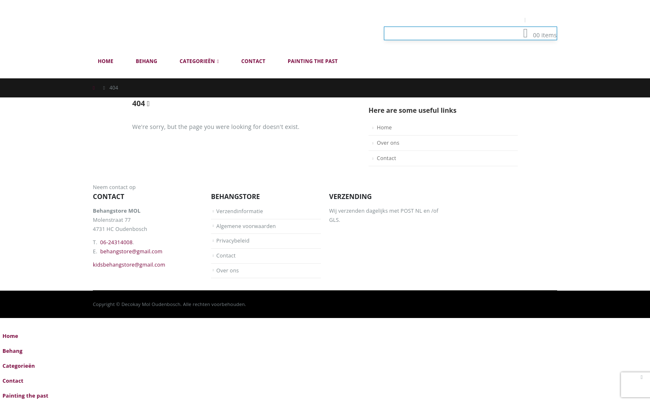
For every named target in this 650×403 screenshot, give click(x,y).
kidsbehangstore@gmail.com (129, 264)
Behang (147, 61)
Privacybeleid (233, 240)
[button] (552, 73)
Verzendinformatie (239, 211)
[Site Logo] (155, 26)
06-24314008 (116, 242)
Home (106, 61)
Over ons (388, 142)
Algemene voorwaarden (246, 226)
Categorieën (197, 61)
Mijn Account (502, 20)
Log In (543, 20)
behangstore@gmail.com (131, 251)
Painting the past (313, 61)
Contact (253, 61)
